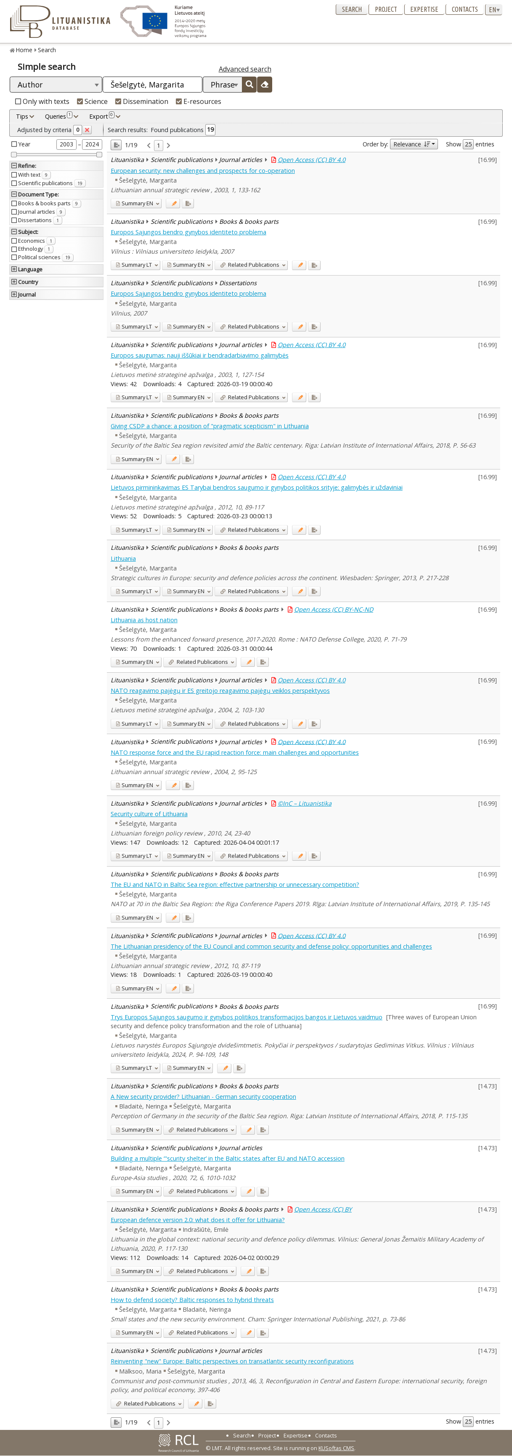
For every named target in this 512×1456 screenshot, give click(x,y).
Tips (22, 116)
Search (352, 9)
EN (134, 203)
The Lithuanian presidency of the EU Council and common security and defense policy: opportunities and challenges (271, 946)
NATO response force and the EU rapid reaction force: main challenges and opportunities (235, 752)
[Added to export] (188, 203)
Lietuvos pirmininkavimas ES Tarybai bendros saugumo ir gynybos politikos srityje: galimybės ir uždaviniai (257, 487)
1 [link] (158, 145)
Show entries (470, 144)
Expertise (424, 9)
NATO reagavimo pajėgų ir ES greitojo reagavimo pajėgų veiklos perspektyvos (220, 691)
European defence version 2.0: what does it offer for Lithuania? (198, 1220)
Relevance (411, 144)
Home (24, 50)
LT (133, 264)
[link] (149, 146)
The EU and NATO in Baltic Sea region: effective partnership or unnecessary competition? (235, 884)
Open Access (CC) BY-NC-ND (333, 609)
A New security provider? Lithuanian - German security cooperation (203, 1097)
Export (101, 116)
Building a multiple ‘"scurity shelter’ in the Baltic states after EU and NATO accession (228, 1158)
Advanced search (245, 69)
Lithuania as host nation (144, 620)
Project (386, 9)
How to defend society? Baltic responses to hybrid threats (192, 1300)
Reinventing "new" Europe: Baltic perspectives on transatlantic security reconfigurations (232, 1361)
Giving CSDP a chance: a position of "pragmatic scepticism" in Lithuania (210, 426)
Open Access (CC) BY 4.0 (311, 160)
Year (24, 144)
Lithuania (123, 558)
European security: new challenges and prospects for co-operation (203, 171)
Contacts (465, 9)
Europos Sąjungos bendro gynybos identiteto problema (188, 232)
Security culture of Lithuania (149, 814)
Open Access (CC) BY (323, 1209)
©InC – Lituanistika (305, 803)
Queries (58, 116)
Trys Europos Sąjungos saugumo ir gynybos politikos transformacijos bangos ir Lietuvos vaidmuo (246, 1017)
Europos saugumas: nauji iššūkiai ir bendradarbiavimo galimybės (200, 355)
